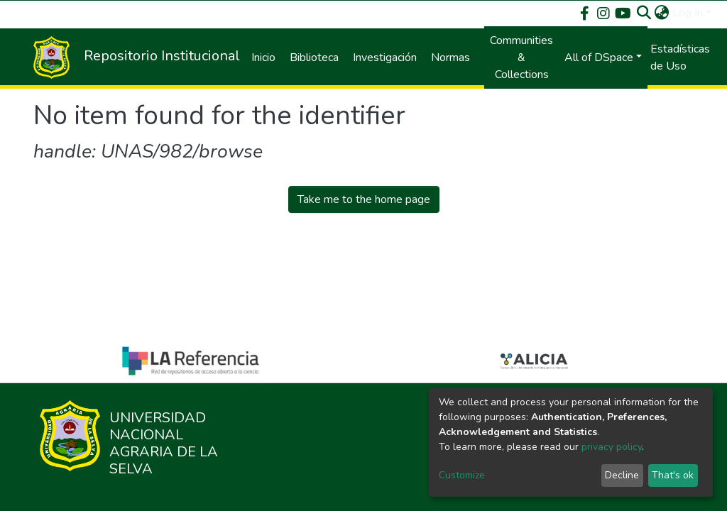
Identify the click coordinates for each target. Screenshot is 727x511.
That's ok (673, 475)
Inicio (263, 57)
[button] (662, 12)
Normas (450, 57)
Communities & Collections (521, 57)
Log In (687, 13)
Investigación (385, 57)
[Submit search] (644, 12)
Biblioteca (314, 57)
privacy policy (611, 447)
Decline (622, 475)
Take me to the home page (363, 199)
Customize (462, 475)
